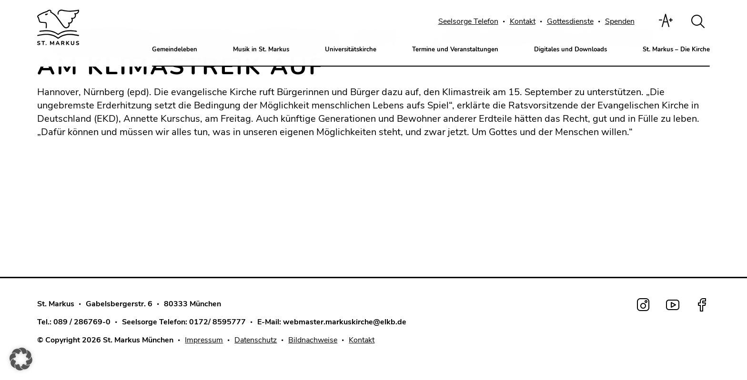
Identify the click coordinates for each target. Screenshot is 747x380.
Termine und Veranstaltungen (455, 49)
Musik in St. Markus (261, 49)
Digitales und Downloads (570, 49)
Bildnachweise (312, 340)
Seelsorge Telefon (468, 21)
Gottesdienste (570, 21)
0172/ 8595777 (217, 322)
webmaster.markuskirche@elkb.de (344, 322)
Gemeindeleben (174, 49)
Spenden (620, 21)
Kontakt (522, 21)
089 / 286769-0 (82, 322)
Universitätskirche (350, 49)
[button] (21, 359)
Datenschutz (255, 340)
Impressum (204, 340)
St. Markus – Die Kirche (676, 49)
